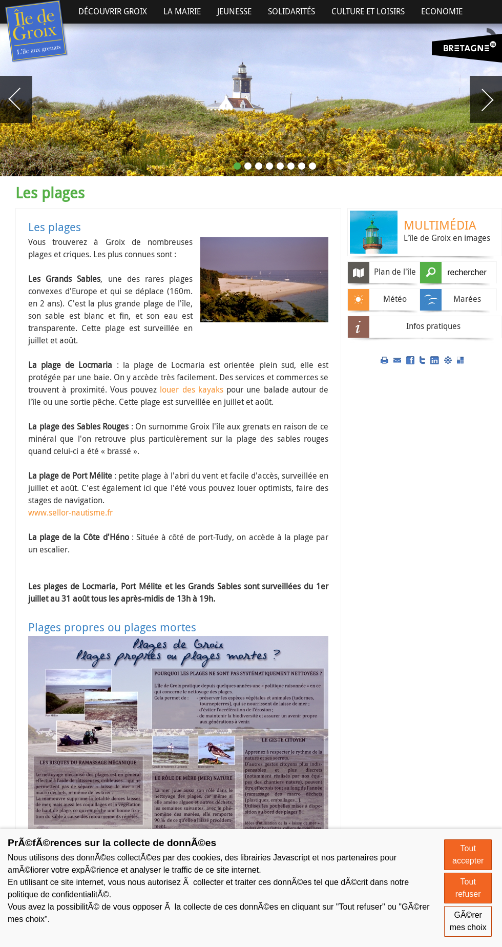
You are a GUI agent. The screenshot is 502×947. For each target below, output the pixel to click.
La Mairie (182, 11)
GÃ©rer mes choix (468, 921)
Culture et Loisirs (368, 11)
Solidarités (291, 11)
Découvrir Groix (112, 11)
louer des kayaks (191, 389)
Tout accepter (468, 854)
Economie (442, 11)
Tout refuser (468, 887)
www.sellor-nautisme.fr (70, 512)
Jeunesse (234, 11)
